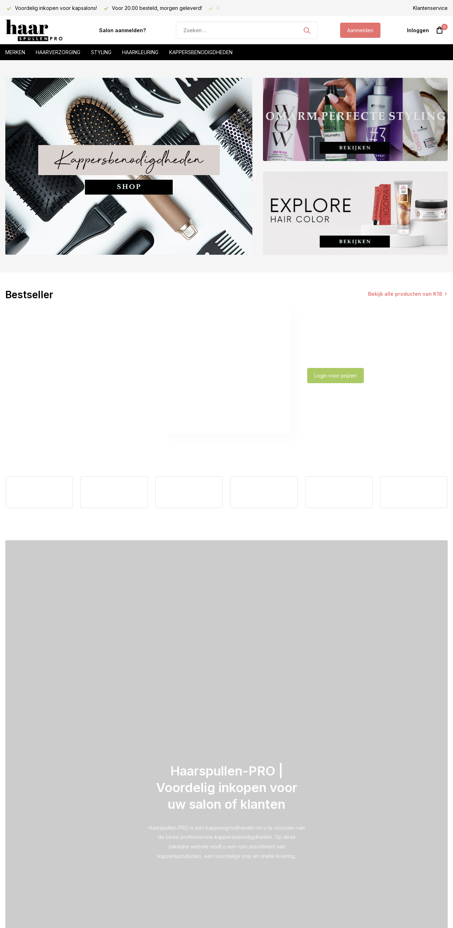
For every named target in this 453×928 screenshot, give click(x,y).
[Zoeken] (246, 30)
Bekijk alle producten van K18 (405, 294)
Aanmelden (360, 30)
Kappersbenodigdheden (201, 52)
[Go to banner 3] (355, 213)
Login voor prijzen (335, 376)
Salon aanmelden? (122, 30)
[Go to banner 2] (355, 119)
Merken (15, 52)
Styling (101, 52)
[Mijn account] (418, 30)
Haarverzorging (58, 52)
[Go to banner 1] (128, 166)
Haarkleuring (140, 52)
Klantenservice (430, 8)
